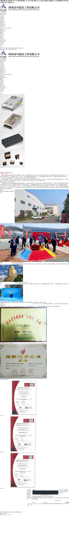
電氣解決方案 (2, 70)
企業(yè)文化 (2, 18)
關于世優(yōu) (30, 491)
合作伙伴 (2, 38)
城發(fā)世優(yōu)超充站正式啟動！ (40, 302)
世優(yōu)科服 (2, 30)
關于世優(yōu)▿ (3, 14)
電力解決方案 (2, 25)
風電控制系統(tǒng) (4, 168)
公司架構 (2, 66)
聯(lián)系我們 (30, 497)
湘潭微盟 (50, 495)
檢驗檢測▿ (2, 29)
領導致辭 (2, 17)
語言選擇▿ (2, 44)
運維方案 (2, 26)
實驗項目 (2, 32)
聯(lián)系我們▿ (3, 40)
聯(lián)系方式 (2, 41)
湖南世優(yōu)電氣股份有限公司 (6, 172)
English (1, 46)
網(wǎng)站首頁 (3, 13)
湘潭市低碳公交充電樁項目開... (18, 262)
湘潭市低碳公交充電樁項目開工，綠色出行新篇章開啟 (43, 491)
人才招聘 (2, 42)
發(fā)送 (67, 502)
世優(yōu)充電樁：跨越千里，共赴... (22, 282)
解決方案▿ (2, 22)
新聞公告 (29, 495)
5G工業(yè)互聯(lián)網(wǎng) (6, 28)
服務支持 (2, 37)
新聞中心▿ (2, 33)
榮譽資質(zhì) (2, 21)
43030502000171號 (37, 495)
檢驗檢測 (29, 493)
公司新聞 (2, 34)
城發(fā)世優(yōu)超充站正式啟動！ (40, 493)
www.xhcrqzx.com (30, 503)
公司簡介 (2, 15)
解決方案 (29, 492)
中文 (1, 45)
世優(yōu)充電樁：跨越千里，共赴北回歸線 (41, 492)
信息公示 (2, 36)
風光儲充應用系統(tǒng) (4, 169)
